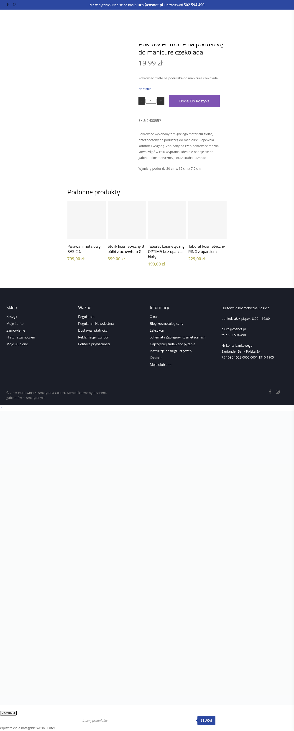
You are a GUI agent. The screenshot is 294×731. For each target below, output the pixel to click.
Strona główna (77, 33)
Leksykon (157, 330)
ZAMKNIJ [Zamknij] (8, 713)
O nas (154, 316)
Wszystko (112, 33)
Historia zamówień (20, 337)
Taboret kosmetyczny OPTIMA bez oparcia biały (166, 251)
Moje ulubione (17, 343)
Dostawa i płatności (93, 330)
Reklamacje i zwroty (93, 337)
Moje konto (14, 323)
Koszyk (11, 316)
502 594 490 (237, 335)
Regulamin (86, 316)
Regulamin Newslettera (96, 323)
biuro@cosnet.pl (234, 329)
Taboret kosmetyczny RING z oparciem (206, 249)
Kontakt (156, 357)
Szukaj (206, 720)
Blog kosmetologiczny (166, 323)
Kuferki (52, 26)
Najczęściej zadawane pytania (172, 343)
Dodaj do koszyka (194, 101)
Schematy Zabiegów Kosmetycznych (178, 337)
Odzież (68, 26)
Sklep (96, 33)
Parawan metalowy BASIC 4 (84, 249)
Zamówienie (15, 330)
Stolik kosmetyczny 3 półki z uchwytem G (126, 249)
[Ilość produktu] (151, 101)
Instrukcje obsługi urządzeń (171, 350)
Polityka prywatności (94, 343)
